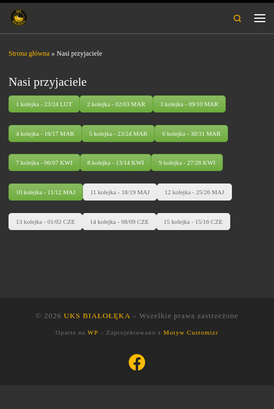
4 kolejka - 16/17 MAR (45, 133)
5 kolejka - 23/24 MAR (118, 133)
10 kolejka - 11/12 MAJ (46, 192)
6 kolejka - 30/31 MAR (191, 133)
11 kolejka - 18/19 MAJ (120, 192)
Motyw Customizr (191, 332)
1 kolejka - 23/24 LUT (44, 104)
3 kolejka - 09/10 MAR (189, 104)
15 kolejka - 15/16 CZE (193, 221)
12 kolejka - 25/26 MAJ (194, 192)
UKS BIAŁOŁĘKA (97, 315)
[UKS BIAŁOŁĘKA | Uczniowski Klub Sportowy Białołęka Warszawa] (19, 17)
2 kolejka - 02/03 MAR (116, 104)
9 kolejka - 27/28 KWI (187, 162)
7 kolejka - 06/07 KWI (44, 162)
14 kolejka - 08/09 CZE (119, 221)
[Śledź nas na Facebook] (137, 362)
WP (93, 332)
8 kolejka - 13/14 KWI (116, 162)
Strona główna (29, 53)
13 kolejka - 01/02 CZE (45, 221)
